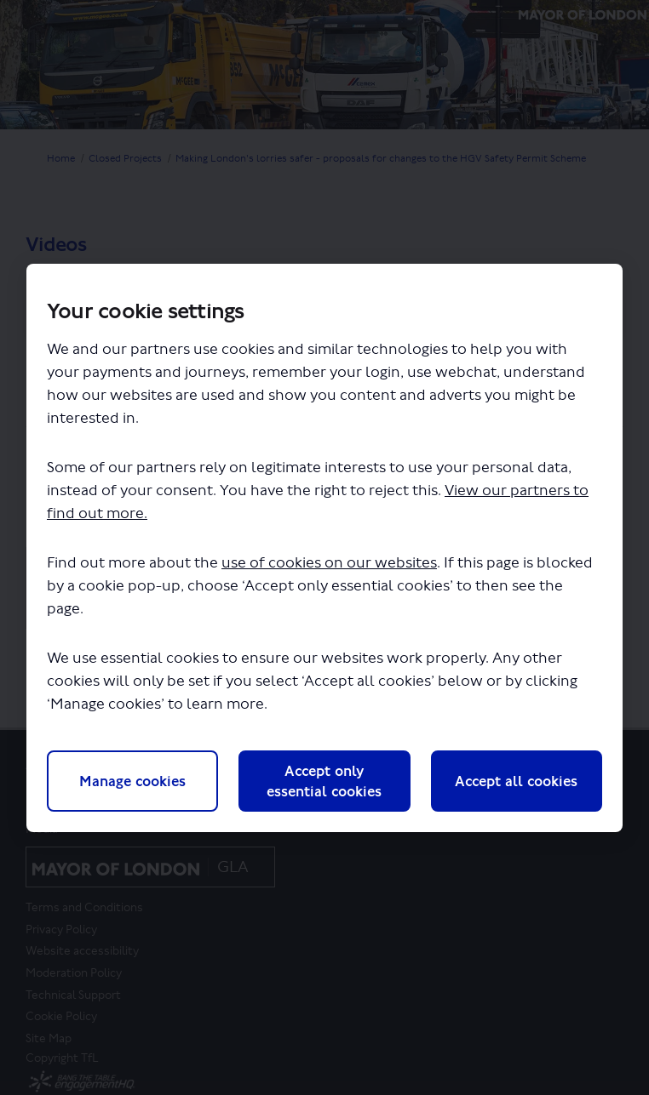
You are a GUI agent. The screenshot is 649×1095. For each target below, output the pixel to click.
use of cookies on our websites (329, 563)
